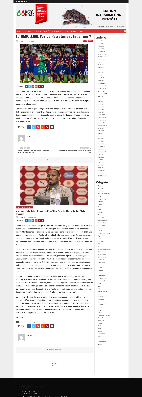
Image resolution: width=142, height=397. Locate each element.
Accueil (19, 31)
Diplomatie (101, 236)
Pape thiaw (41, 322)
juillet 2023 (101, 130)
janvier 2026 (101, 51)
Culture (100, 230)
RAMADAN (101, 320)
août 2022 (100, 154)
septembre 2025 (102, 62)
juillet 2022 (101, 157)
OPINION (100, 304)
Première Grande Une (104, 315)
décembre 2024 (102, 85)
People (66, 31)
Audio (99, 209)
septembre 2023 (102, 125)
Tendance (100, 336)
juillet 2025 (101, 67)
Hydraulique (101, 275)
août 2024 (100, 96)
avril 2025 (100, 75)
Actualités (28, 31)
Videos (81, 31)
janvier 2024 (101, 115)
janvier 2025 (101, 83)
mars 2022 (101, 167)
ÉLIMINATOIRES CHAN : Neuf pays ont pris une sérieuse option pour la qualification (33, 151)
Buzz (99, 215)
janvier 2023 (101, 146)
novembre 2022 (102, 152)
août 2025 (100, 64)
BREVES (100, 212)
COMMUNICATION (103, 220)
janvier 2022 (101, 170)
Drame (100, 238)
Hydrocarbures (102, 278)
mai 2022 (100, 162)
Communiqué (101, 225)
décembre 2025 (102, 54)
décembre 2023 (102, 117)
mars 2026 (101, 46)
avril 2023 (100, 138)
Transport (100, 339)
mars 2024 (101, 109)
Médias (100, 294)
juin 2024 (100, 101)
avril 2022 (100, 165)
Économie (101, 241)
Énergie (100, 246)
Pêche (100, 307)
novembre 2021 (102, 175)
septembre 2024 (102, 93)
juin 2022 (100, 159)
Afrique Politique (102, 199)
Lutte (99, 288)
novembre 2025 (102, 56)
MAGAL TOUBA (102, 291)
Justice (100, 283)
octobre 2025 (101, 59)
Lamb (99, 286)
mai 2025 (100, 72)
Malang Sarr (34, 322)
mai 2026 (100, 41)
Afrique (100, 196)
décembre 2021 (102, 173)
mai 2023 (100, 136)
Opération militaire (103, 302)
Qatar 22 (100, 318)
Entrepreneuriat (102, 251)
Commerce (101, 217)
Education (101, 244)
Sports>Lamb (102, 333)
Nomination (101, 299)
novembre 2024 (102, 88)
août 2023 (100, 128)
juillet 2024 (101, 99)
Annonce (100, 201)
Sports (73, 31)
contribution (101, 228)
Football (90, 40)
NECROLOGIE (102, 296)
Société (46, 31)
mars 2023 (101, 141)
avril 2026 (100, 43)
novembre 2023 (102, 120)
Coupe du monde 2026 (25, 322)
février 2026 (101, 49)
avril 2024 (100, 107)
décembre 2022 (102, 149)
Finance (100, 265)
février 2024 (101, 112)
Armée (100, 204)
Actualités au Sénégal (104, 193)
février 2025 (101, 80)
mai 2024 (100, 104)
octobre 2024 (101, 91)
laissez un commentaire (54, 160)
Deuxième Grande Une (104, 233)
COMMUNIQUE (102, 222)
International (56, 31)
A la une (23, 207)
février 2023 (101, 144)
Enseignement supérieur (104, 249)
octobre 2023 (101, 123)
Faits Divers (101, 262)
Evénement (101, 259)
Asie (99, 207)
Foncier (100, 267)
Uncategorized (102, 341)
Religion (100, 323)
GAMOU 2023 (102, 273)
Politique (38, 31)
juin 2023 (100, 133)
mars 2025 (101, 78)
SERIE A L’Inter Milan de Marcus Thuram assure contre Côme (75, 151)
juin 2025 (100, 70)
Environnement (102, 254)
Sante (99, 326)
